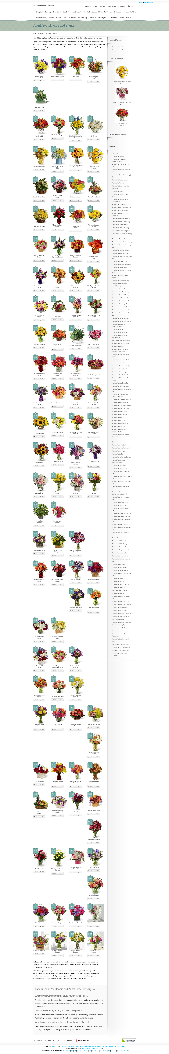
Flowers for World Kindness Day (121, 556)
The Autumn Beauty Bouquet (75, 374)
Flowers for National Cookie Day (121, 613)
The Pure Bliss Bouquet (57, 461)
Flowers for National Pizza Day (121, 219)
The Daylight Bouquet (39, 344)
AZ (69, 1051)
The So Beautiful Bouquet (57, 196)
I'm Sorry (115, 153)
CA (75, 1051)
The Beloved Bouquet (39, 550)
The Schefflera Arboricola (39, 521)
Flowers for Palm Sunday (119, 414)
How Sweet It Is (39, 136)
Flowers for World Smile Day (120, 445)
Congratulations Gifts (118, 50)
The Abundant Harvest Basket (75, 725)
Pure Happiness (39, 462)
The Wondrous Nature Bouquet (75, 492)
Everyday (39, 12)
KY (109, 1051)
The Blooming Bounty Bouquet (57, 811)
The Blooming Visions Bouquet (39, 403)
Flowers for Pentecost (118, 587)
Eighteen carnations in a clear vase (57, 869)
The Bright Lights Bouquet (39, 315)
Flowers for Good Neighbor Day (121, 383)
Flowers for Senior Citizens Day (121, 301)
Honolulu (89, 1048)
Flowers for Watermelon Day (120, 280)
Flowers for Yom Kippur (119, 451)
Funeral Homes (111, 6)
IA (103, 1051)
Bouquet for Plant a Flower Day (121, 340)
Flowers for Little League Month (121, 399)
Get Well (86, 12)
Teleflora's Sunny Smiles (39, 166)
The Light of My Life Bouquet (75, 782)
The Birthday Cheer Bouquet (57, 725)
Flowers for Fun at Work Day (120, 183)
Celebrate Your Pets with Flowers (121, 650)
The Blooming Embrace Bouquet (94, 315)
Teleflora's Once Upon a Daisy (57, 167)
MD (118, 1051)
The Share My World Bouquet (75, 666)
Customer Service (39, 1040)
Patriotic (92, 17)
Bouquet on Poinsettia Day (120, 619)
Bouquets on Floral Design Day (121, 231)
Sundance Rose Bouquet (57, 696)
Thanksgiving (102, 17)
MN (128, 1051)
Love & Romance (116, 12)
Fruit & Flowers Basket (94, 197)
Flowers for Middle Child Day (120, 295)
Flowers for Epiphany (118, 191)
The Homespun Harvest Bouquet (57, 580)
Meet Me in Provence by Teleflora (75, 136)
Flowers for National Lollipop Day (122, 250)
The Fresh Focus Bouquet (75, 403)
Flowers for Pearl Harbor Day (120, 616)
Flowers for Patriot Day (119, 372)
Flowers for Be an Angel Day (120, 304)
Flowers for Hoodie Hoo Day (120, 228)
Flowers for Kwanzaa (118, 631)
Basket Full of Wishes (39, 226)
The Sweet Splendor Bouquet (94, 752)
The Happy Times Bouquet (39, 725)
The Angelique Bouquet (75, 607)
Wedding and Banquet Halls (105, 1046)
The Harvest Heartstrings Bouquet (75, 166)
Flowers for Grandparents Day (121, 366)
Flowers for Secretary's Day (120, 423)
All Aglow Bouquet (94, 895)
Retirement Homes (66, 1046)
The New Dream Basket (94, 810)
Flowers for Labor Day (118, 363)
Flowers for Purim (117, 346)
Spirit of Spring (39, 77)
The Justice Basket (39, 781)
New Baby (57, 12)
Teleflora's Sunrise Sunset (93, 257)
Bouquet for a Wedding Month (121, 644)
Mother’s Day (61, 17)
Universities (121, 6)
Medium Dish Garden (75, 345)
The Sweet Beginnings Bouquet (75, 868)
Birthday (48, 12)
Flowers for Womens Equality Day (122, 310)
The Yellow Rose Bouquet (57, 492)
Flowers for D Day (117, 578)
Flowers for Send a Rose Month (121, 604)
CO (78, 1051)
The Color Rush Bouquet (57, 521)
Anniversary (77, 12)
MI (124, 1051)
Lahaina (95, 1048)
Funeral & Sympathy (100, 12)
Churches (130, 6)
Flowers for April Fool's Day (120, 402)
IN (100, 1051)
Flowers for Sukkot (117, 454)
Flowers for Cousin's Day (119, 261)
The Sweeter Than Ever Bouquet (94, 403)
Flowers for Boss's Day (119, 465)
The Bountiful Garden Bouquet (93, 433)
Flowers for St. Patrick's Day (120, 343)
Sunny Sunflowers (39, 433)
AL (63, 1051)
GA (90, 1051)
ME (115, 1051)
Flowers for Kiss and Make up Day (122, 307)
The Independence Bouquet (39, 637)
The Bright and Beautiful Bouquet (93, 286)
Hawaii (84, 1048)
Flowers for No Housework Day (121, 405)
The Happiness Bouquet (57, 403)
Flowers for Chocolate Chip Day (121, 513)
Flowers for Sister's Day (119, 289)
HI (93, 1051)
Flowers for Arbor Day (118, 426)
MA (121, 1051)
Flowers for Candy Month (119, 607)
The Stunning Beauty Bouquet (75, 551)
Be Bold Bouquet (39, 923)
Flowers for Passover (118, 417)
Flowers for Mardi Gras (119, 329)
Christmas (113, 17)
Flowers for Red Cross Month (120, 360)
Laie (100, 1048)
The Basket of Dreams (93, 579)
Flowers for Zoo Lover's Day (120, 408)
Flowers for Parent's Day (119, 267)
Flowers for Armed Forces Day (121, 516)
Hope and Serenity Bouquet (75, 951)
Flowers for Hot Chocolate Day (121, 647)
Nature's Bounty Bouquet (57, 345)
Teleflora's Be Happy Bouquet (93, 167)
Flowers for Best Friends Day (120, 584)
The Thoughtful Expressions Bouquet (57, 666)
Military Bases (92, 1046)
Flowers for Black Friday (119, 567)
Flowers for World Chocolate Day (122, 242)
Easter (51, 17)
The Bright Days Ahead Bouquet (76, 433)
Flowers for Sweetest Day (119, 468)
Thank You (66, 12)
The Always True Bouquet (57, 374)
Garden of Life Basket (39, 950)
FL (87, 1051)
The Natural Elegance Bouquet (75, 256)
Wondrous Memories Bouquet (57, 951)
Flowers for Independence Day (121, 239)
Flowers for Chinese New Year (121, 210)
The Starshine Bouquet (57, 135)
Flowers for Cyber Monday (120, 610)
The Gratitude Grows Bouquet (39, 286)
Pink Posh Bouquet (57, 923)
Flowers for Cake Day (118, 564)
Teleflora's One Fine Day (57, 77)
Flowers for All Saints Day (119, 541)
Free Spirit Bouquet (94, 867)
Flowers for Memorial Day (120, 524)
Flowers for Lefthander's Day (120, 298)
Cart (36, 80)
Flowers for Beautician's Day (120, 601)
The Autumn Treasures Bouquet (39, 374)
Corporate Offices (119, 1046)
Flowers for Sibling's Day (119, 411)
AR (72, 1051)
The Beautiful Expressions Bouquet (57, 256)
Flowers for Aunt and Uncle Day (121, 264)
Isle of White (94, 136)
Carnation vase (39, 868)
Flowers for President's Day (120, 225)
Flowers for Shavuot (118, 581)
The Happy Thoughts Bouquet (57, 782)
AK (66, 1051)
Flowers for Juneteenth (118, 156)
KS (106, 1051)
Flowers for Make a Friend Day (121, 222)
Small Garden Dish (39, 107)
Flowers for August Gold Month (121, 321)
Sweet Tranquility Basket (93, 77)
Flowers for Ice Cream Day (120, 253)
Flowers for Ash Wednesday (120, 332)
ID (95, 1051)
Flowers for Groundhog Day (120, 204)
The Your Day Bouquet (57, 432)
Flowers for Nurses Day (119, 505)
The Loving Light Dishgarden (57, 551)
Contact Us (61, 1040)
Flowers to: (87, 6)
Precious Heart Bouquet (94, 839)
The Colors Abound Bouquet (39, 580)
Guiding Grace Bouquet (94, 923)
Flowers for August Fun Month (121, 318)
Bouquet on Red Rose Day (119, 590)
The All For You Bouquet (75, 286)
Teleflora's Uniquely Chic (75, 227)
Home (34, 34)
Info (43, 80)
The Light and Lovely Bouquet (39, 695)
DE (84, 1051)
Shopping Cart (148, 2)
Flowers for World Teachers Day (121, 448)
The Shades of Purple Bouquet (93, 462)
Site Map (70, 1040)
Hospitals (102, 6)
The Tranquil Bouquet (93, 344)
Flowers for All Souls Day (119, 544)
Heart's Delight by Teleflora (75, 463)
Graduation (72, 17)
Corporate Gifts (130, 12)
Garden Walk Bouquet (75, 812)
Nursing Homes (77, 1046)
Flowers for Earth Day (118, 420)
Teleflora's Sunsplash (75, 197)
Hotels (95, 6)
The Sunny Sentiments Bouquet (75, 695)
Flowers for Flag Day (118, 593)
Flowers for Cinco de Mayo (120, 502)
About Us (51, 1040)
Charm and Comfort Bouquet (94, 951)
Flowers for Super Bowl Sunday (121, 207)
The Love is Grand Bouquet (57, 225)
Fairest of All (57, 316)
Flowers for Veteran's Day (119, 553)
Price (121, 17)
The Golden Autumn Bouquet (93, 782)
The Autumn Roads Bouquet (57, 286)
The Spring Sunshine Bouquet (93, 225)
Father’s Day (82, 17)
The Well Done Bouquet (94, 724)
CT (81, 1051)
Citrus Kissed (75, 77)
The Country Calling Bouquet (93, 608)
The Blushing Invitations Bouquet (75, 315)
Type (128, 17)
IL (98, 1051)
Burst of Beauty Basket (93, 375)
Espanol (140, 2)
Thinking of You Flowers (119, 47)
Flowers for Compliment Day (120, 180)
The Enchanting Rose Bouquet (93, 492)
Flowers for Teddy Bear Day (120, 369)
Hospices (85, 1046)
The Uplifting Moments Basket (57, 637)
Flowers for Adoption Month (120, 570)
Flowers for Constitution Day (120, 375)
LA (112, 1051)
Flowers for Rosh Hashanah (120, 386)
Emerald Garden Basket (39, 197)
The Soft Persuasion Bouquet (39, 256)
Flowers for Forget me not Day (121, 550)
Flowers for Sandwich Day (120, 547)
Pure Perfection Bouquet (75, 923)
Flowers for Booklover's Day (120, 292)
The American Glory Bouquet (39, 666)
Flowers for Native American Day (121, 457)
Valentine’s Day (41, 17)
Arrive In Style (39, 493)
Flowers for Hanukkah (118, 628)
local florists (55, 1046)
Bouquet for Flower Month (120, 538)
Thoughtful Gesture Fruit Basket (39, 812)
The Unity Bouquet (75, 579)
